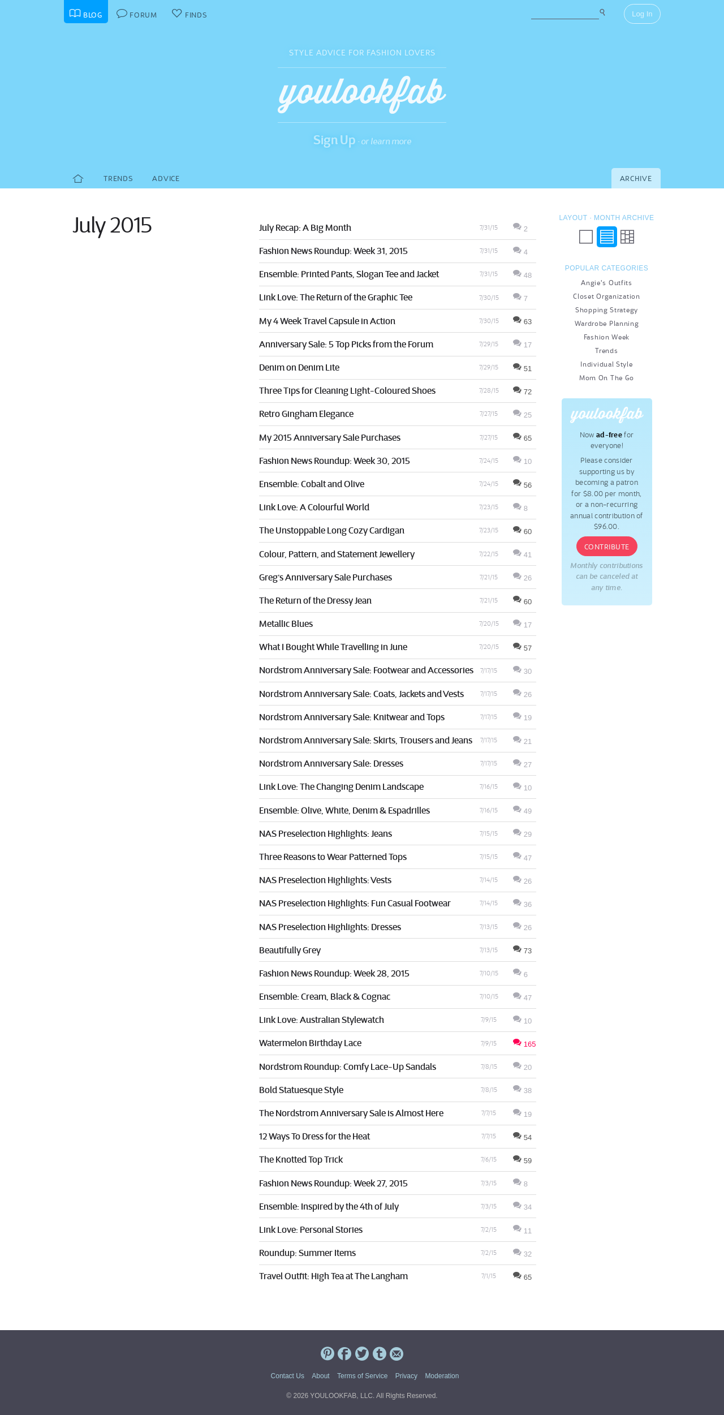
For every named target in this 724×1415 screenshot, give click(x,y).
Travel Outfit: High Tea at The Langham (333, 1275)
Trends (118, 178)
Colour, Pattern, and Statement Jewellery (337, 554)
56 (522, 485)
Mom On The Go (606, 377)
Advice (165, 178)
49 (522, 811)
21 (522, 741)
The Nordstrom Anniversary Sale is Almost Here (351, 1113)
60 (522, 531)
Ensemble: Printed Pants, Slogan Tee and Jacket (349, 273)
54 (522, 1137)
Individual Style (606, 364)
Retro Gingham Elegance (306, 413)
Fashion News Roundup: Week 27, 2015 (333, 1183)
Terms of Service (362, 1376)
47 (522, 858)
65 (522, 438)
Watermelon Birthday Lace (310, 1042)
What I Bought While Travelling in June (333, 646)
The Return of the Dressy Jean (315, 600)
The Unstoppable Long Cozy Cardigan (331, 530)
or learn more (386, 141)
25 (522, 415)
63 (522, 321)
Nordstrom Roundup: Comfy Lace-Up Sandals (347, 1066)
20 (522, 1067)
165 (524, 1044)
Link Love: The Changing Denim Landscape (341, 786)
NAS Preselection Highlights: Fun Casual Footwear (355, 903)
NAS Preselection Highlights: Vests (325, 879)
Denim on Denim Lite (299, 367)
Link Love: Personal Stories (311, 1229)
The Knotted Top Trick (301, 1159)
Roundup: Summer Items (307, 1252)
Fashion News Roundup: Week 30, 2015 (334, 460)
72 (522, 392)
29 (522, 834)
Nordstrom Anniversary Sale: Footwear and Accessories (366, 670)
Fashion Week (607, 337)
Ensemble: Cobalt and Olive (311, 483)
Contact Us (287, 1376)
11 (522, 1231)
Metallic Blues (286, 623)
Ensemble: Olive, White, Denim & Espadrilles (344, 810)
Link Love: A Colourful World (314, 507)
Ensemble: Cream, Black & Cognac (324, 996)
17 (522, 345)
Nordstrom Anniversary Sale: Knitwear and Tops (352, 716)
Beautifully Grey (290, 950)
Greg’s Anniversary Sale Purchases (325, 577)
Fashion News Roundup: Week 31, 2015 (333, 250)
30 (522, 671)
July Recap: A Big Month (305, 227)
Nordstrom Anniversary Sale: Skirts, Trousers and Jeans (365, 740)
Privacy (406, 1376)
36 (522, 904)
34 (522, 1207)
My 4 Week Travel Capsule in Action (327, 320)
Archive (636, 178)
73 (522, 951)
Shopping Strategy (606, 310)
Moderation (442, 1376)
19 (522, 717)
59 (522, 1160)
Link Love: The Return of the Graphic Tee (335, 297)
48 (522, 275)
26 (522, 578)
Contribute (607, 547)
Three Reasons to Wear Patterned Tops (333, 856)
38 (522, 1090)
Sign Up (334, 140)
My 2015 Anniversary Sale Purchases (329, 437)
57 (522, 648)
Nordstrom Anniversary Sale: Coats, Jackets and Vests (361, 693)
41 (522, 554)
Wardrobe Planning (607, 323)
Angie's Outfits (606, 282)
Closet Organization (606, 296)
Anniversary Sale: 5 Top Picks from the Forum (346, 344)
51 (522, 368)
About (320, 1376)
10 (522, 461)
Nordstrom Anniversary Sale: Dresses (331, 763)
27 (522, 764)
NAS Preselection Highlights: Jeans (325, 833)
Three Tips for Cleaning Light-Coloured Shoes (347, 390)
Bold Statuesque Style (301, 1089)
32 (522, 1254)
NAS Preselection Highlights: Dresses (330, 926)
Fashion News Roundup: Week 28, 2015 (334, 973)
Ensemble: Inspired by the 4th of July (329, 1206)
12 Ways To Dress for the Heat (314, 1136)
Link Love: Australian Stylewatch (321, 1019)
